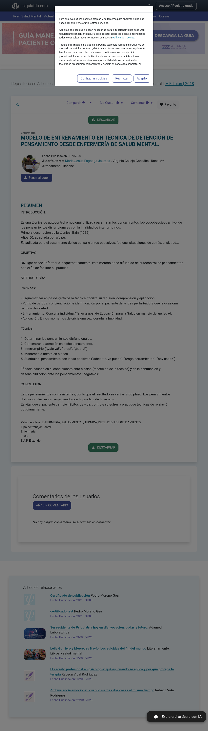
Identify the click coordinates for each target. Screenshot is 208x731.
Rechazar (121, 74)
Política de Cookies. (123, 33)
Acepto (142, 74)
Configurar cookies (94, 74)
